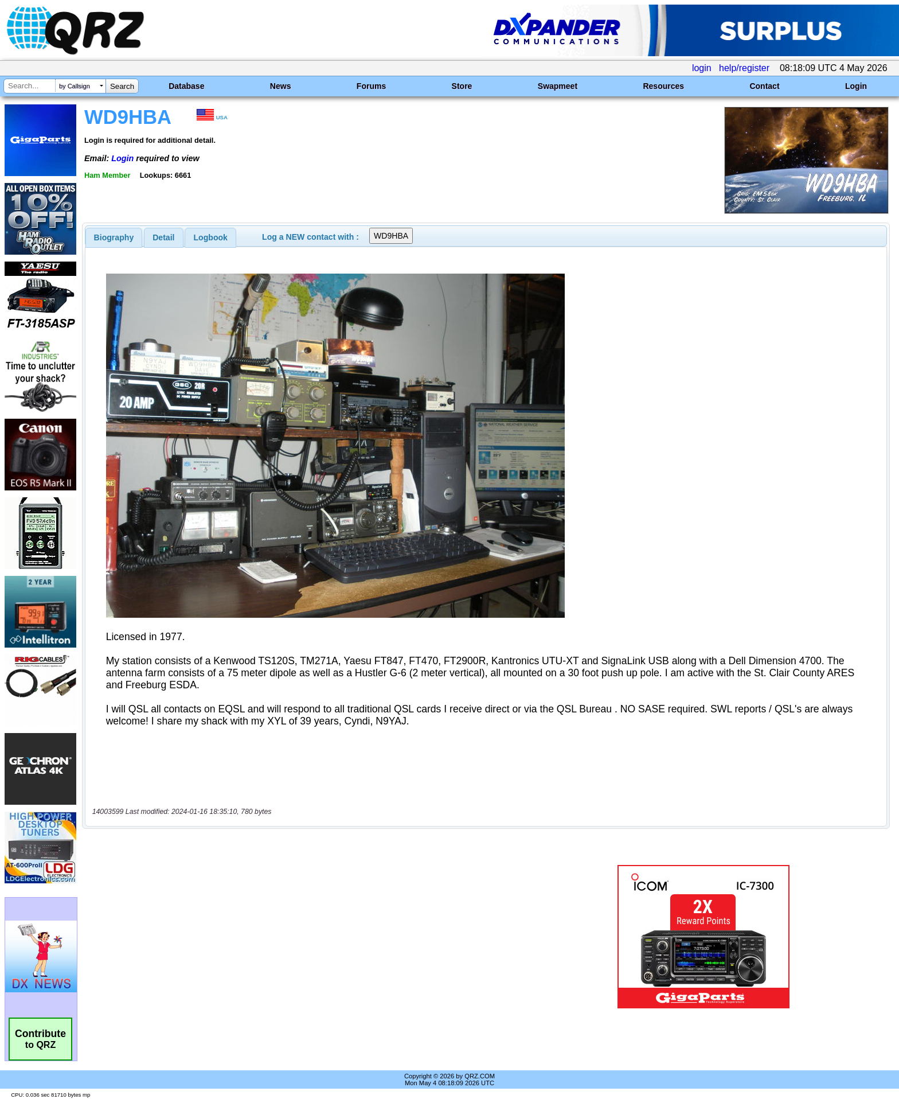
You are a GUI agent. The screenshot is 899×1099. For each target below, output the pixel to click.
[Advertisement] (309, 888)
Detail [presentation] (163, 237)
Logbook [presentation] (211, 237)
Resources (663, 86)
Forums (371, 86)
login (702, 68)
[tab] (114, 237)
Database (186, 86)
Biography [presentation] (114, 237)
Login (856, 86)
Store (462, 86)
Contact (764, 86)
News (280, 86)
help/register (744, 68)
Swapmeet (557, 86)
